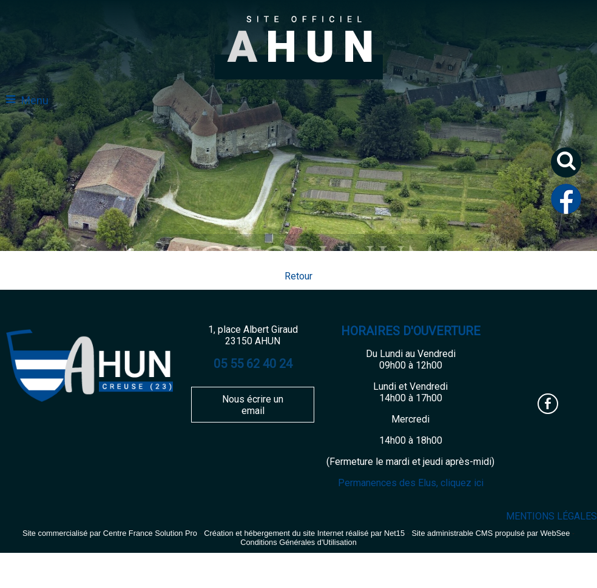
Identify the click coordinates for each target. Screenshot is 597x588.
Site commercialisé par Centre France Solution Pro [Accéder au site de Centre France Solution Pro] (109, 533)
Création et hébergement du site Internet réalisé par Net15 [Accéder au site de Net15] (304, 533)
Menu (35, 100)
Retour (298, 276)
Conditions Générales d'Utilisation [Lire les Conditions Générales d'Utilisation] (298, 542)
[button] (570, 167)
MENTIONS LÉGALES (551, 516)
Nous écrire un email (252, 404)
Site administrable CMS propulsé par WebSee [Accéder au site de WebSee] (490, 533)
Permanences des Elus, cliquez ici (411, 483)
